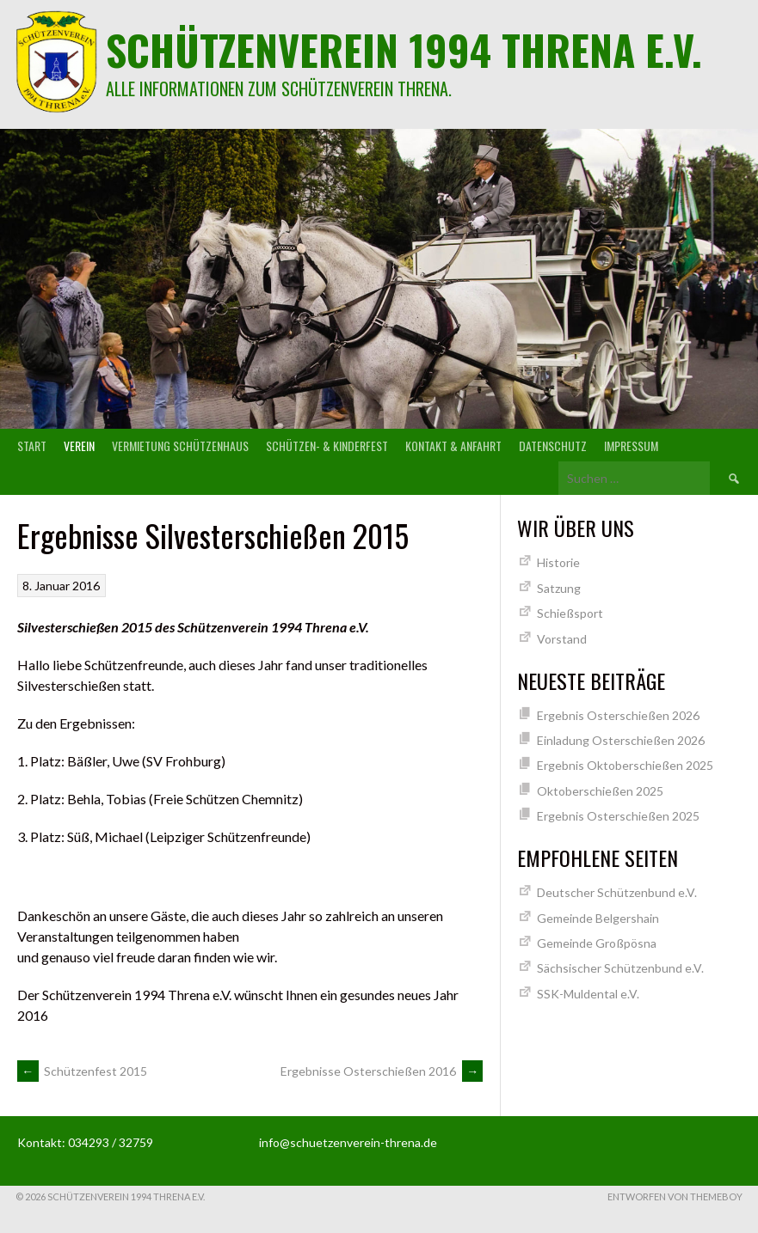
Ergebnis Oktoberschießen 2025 (625, 765)
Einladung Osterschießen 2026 (621, 740)
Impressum (631, 445)
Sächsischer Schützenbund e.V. (620, 968)
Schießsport (570, 613)
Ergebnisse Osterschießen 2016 (381, 1071)
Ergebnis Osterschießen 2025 (618, 816)
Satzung (559, 588)
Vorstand (562, 639)
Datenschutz (553, 445)
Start (31, 445)
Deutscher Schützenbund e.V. (617, 892)
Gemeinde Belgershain (598, 918)
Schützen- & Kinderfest (327, 445)
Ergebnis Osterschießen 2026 (618, 715)
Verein (79, 445)
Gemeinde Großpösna (596, 943)
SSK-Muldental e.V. (588, 993)
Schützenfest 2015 (82, 1071)
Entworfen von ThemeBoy (675, 1196)
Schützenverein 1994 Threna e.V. (404, 49)
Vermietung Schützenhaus (180, 445)
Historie (558, 562)
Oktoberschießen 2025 (600, 791)
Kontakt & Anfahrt (453, 445)
